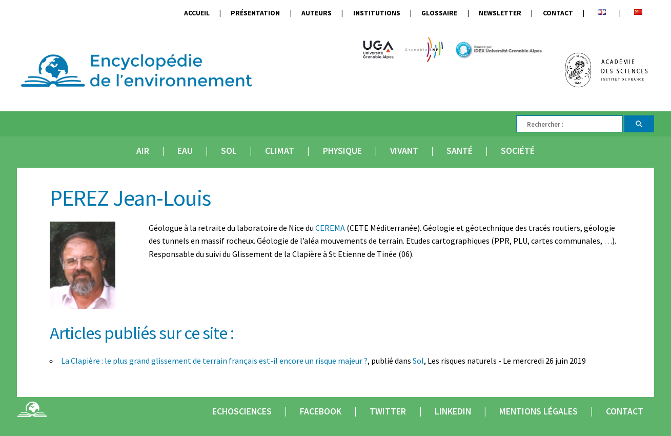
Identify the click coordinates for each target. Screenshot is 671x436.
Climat (279, 150)
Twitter (388, 411)
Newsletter (500, 13)
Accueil (197, 13)
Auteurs (316, 13)
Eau (185, 150)
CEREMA (330, 228)
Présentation (255, 13)
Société (518, 150)
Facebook (320, 411)
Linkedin (453, 411)
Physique (342, 150)
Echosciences (242, 411)
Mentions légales (538, 411)
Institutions (376, 13)
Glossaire (439, 13)
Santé (459, 150)
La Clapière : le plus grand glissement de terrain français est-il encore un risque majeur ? (214, 360)
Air (142, 150)
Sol (229, 150)
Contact (558, 13)
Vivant (404, 150)
